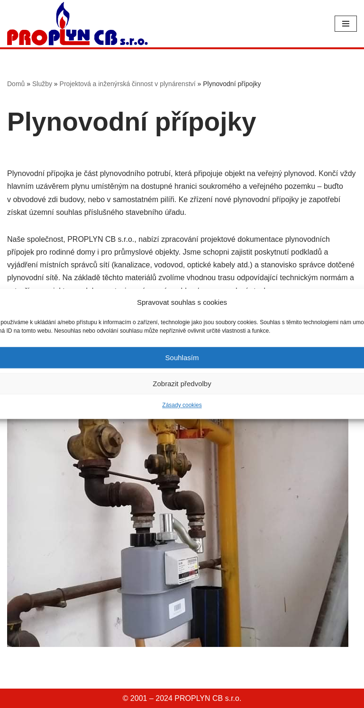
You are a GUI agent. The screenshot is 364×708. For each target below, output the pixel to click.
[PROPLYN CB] (77, 23)
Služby (42, 84)
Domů (16, 84)
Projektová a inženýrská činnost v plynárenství (128, 84)
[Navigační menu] (346, 24)
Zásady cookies (181, 405)
